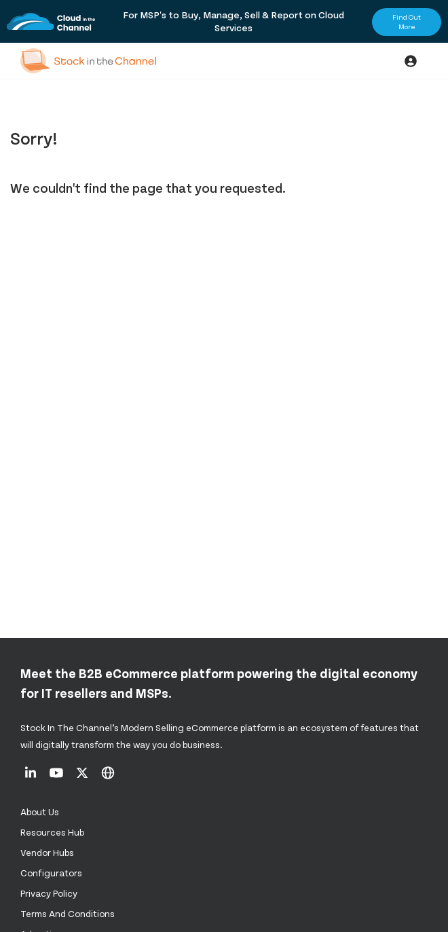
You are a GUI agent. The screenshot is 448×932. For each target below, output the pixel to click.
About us (39, 811)
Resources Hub (52, 832)
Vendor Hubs (47, 852)
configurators (51, 872)
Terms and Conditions (67, 913)
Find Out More (406, 22)
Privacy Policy (48, 893)
